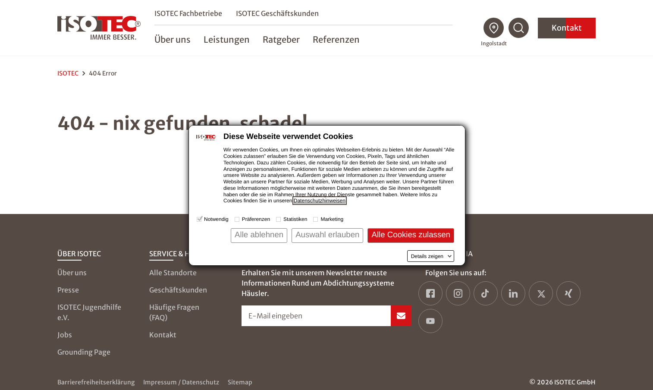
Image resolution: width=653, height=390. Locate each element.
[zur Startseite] (99, 28)
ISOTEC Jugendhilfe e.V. (89, 312)
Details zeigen (427, 256)
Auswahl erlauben (327, 234)
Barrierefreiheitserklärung (96, 382)
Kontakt (567, 28)
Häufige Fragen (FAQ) (174, 312)
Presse (68, 290)
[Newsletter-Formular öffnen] (327, 315)
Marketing (331, 219)
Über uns (72, 272)
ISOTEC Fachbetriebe (189, 13)
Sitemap (240, 382)
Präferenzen (256, 219)
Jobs (64, 334)
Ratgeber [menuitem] (282, 39)
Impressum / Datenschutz (181, 382)
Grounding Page (83, 352)
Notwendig (216, 219)
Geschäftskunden (178, 290)
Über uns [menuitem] (174, 39)
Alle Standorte (173, 272)
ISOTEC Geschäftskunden (278, 13)
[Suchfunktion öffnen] (519, 28)
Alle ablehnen (259, 234)
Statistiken (295, 219)
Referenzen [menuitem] (337, 39)
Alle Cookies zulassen (410, 234)
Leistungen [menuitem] (228, 39)
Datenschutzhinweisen (319, 201)
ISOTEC (67, 73)
